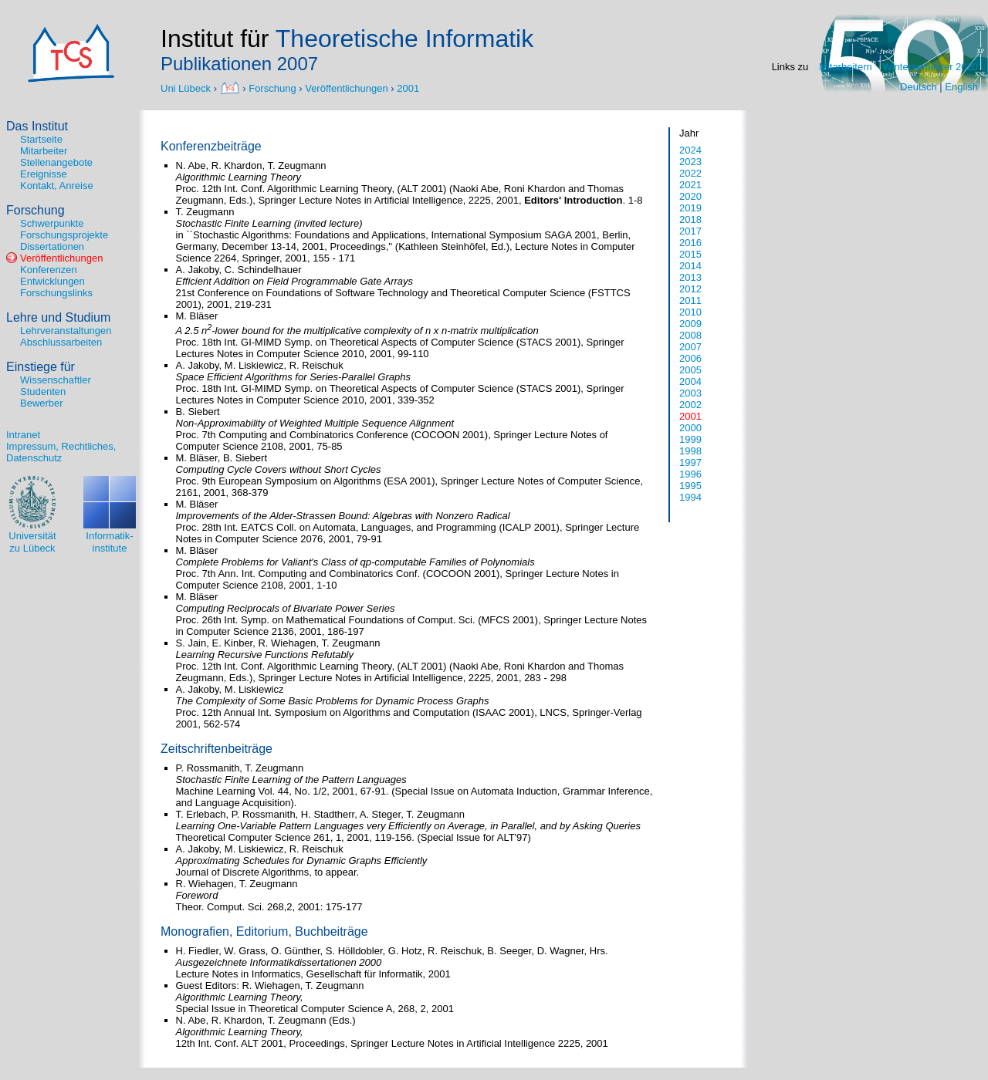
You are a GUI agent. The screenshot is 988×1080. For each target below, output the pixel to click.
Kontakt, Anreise (56, 185)
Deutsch (918, 87)
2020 (690, 196)
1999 (690, 439)
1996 (690, 474)
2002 (690, 404)
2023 (690, 161)
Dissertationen (52, 246)
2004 (690, 381)
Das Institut (37, 126)
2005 (690, 370)
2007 (690, 347)
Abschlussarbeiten (61, 342)
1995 (690, 485)
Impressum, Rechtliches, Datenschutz (61, 452)
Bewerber (41, 403)
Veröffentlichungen (346, 87)
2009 (690, 323)
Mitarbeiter (43, 151)
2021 (690, 185)
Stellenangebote (56, 162)
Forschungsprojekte (64, 235)
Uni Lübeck (187, 87)
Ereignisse (43, 174)
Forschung (272, 87)
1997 (690, 462)
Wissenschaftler (55, 380)
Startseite (41, 139)
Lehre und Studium (58, 317)
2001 (408, 87)
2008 (690, 335)
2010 (690, 312)
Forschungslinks (56, 293)
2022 (690, 173)
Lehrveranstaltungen (66, 330)
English (961, 87)
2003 (690, 393)
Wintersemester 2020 (930, 67)
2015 (690, 254)
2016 (690, 242)
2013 (690, 277)
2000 (690, 428)
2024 (690, 150)
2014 (690, 266)
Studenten (43, 391)
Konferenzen (48, 269)
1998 (690, 451)
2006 (690, 358)
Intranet (23, 434)
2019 (690, 208)
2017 (690, 231)
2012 (690, 289)
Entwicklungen (52, 281)
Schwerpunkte (51, 223)
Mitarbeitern (845, 67)
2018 (690, 219)
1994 (690, 497)
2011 (690, 300)
